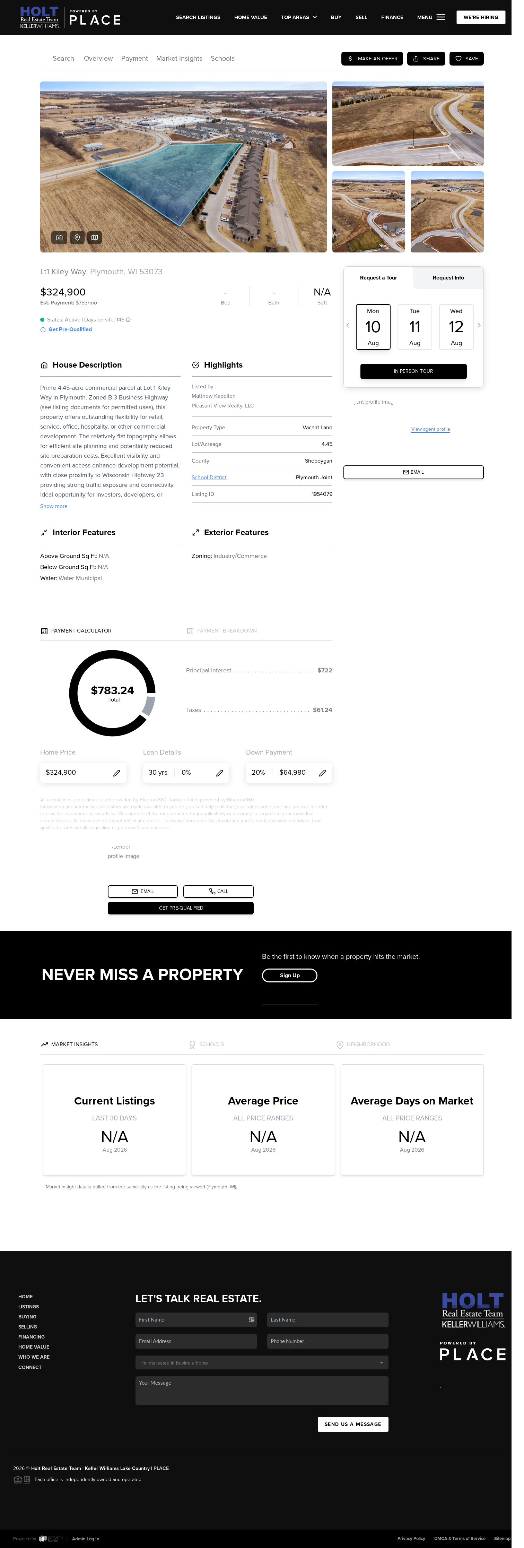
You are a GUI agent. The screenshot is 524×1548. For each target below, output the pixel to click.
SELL (361, 17)
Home (25, 1297)
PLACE (161, 1468)
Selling (27, 1327)
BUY (336, 17)
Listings (28, 1307)
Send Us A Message (353, 1424)
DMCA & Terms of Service (460, 1538)
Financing (31, 1337)
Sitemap (502, 1538)
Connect (30, 1367)
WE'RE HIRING (481, 17)
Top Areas (299, 17)
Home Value (250, 17)
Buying (27, 1317)
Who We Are (34, 1357)
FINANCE (392, 17)
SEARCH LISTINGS (198, 17)
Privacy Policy (411, 1538)
